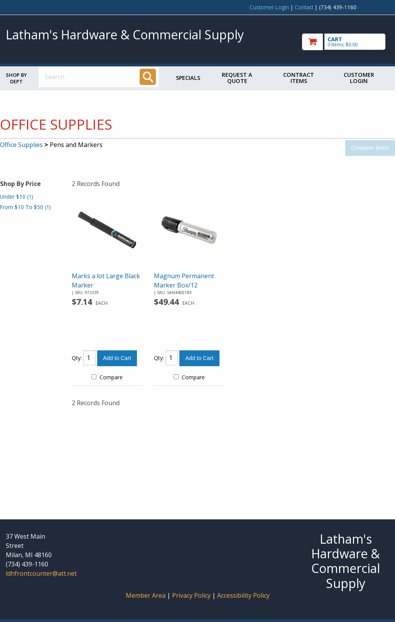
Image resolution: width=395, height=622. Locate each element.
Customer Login (269, 7)
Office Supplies (21, 144)
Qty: (77, 358)
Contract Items (298, 78)
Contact (304, 7)
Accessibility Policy (243, 595)
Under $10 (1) (16, 196)
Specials (188, 77)
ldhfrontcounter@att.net (41, 573)
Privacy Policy (192, 595)
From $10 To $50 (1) (25, 207)
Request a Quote (237, 78)
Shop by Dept (16, 78)
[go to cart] (345, 42)
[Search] (148, 77)
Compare (107, 377)
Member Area (145, 595)
